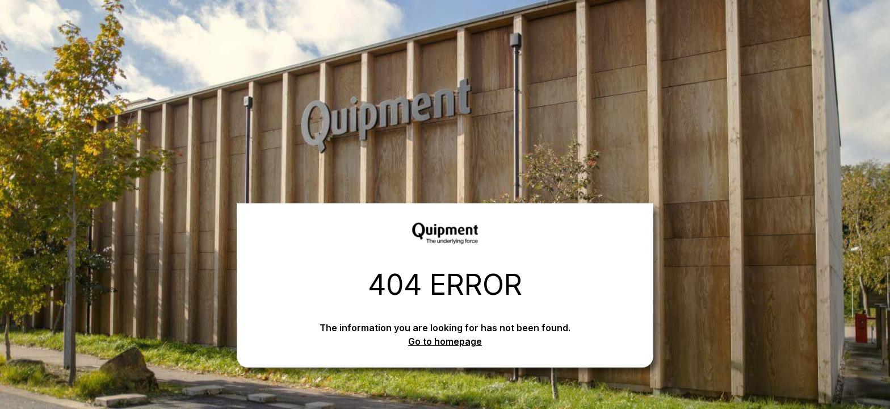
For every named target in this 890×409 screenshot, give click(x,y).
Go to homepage (445, 341)
